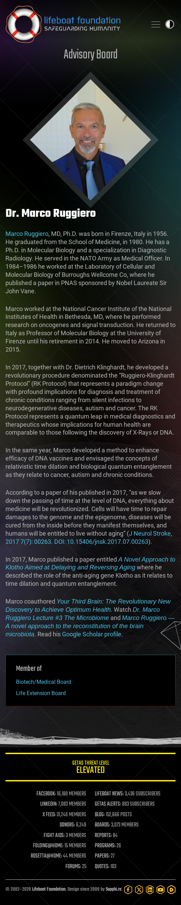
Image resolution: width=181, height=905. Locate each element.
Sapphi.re (113, 889)
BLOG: (100, 814)
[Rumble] (171, 889)
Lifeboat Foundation (48, 889)
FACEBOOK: (46, 794)
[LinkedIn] (150, 889)
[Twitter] (139, 889)
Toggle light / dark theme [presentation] (169, 24)
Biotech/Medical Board (43, 682)
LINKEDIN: (48, 804)
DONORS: (67, 825)
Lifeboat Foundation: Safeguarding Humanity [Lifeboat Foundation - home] (73, 24)
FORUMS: (73, 866)
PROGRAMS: (105, 846)
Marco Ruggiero (26, 233)
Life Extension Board (41, 693)
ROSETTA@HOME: (46, 856)
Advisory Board (91, 55)
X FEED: (49, 814)
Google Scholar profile (91, 634)
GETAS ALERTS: (108, 804)
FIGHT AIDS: (54, 835)
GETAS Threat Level (90, 768)
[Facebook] (128, 889)
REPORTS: (103, 835)
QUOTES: (102, 866)
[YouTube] (160, 889)
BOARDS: (102, 825)
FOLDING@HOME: (48, 846)
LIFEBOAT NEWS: (109, 794)
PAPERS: (102, 856)
